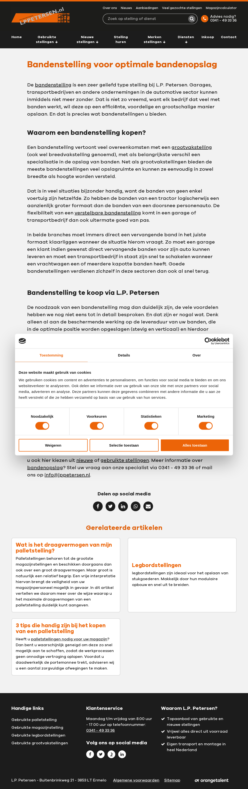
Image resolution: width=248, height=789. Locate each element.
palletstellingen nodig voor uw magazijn (69, 639)
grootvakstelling (191, 147)
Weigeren (53, 445)
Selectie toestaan (124, 445)
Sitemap (172, 780)
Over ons (110, 8)
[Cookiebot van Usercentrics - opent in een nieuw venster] (208, 341)
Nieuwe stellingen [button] (88, 39)
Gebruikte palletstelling (34, 720)
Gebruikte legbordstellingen (38, 735)
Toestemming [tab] (51, 355)
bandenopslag (45, 467)
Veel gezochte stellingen (182, 8)
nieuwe (84, 460)
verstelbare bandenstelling (108, 213)
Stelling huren (121, 39)
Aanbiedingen (147, 8)
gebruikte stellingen (125, 460)
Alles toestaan (195, 445)
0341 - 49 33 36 (100, 730)
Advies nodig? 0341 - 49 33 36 (219, 19)
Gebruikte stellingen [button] (47, 39)
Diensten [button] (186, 39)
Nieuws (126, 8)
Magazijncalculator (221, 8)
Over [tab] (197, 355)
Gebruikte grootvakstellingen (39, 743)
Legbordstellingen (156, 565)
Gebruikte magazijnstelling (37, 728)
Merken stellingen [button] (155, 39)
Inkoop (208, 37)
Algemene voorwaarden (136, 780)
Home (16, 37)
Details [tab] (124, 355)
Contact (229, 37)
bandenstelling (53, 85)
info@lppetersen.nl (67, 475)
